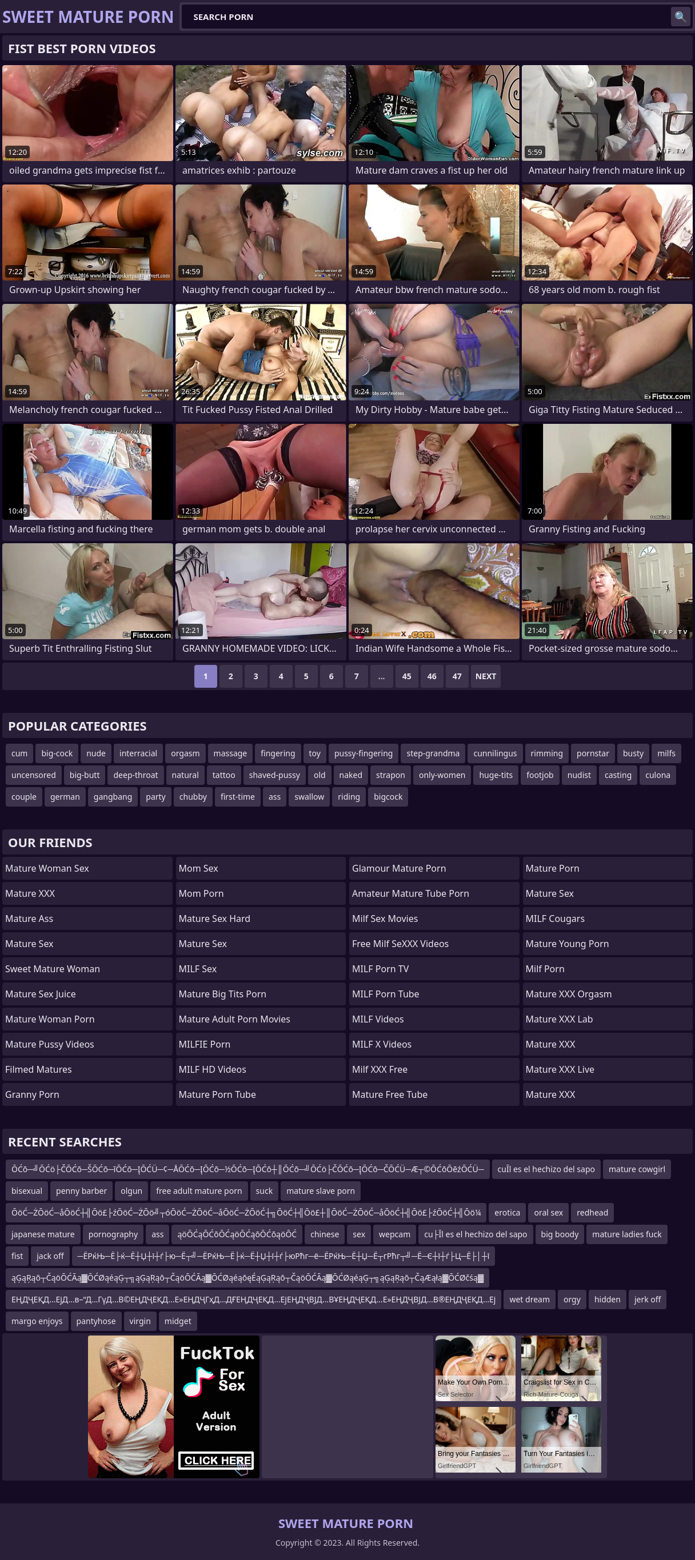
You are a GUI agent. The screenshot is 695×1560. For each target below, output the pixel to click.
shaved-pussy (274, 774)
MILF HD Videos (212, 1069)
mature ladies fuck (626, 1234)
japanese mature (43, 1234)
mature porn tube (218, 1094)
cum (19, 753)
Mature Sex (29, 943)
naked (351, 774)
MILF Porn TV (380, 969)
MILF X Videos (382, 1044)
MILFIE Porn (205, 1044)
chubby (193, 796)
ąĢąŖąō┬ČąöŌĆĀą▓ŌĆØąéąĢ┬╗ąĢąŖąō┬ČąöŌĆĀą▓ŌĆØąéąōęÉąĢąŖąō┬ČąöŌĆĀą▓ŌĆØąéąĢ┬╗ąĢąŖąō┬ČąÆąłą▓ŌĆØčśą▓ (247, 1277)
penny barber (81, 1190)
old (320, 774)
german (65, 796)
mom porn (201, 893)
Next (486, 676)
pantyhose (96, 1321)
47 (457, 676)
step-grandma (433, 753)
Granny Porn (32, 1094)
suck (264, 1190)
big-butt (85, 774)
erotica (507, 1212)
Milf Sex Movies (385, 918)
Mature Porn (553, 868)
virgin (140, 1321)
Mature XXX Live (560, 1069)
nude (96, 753)
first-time (238, 796)
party (155, 796)
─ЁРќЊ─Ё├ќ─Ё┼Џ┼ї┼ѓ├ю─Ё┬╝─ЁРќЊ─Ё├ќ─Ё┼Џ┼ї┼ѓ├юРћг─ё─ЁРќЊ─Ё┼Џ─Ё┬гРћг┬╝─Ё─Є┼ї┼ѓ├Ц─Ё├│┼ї (284, 1255)
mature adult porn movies (234, 1019)
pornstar (593, 753)
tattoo (224, 774)
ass (275, 796)
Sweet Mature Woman (52, 969)
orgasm (185, 753)
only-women (442, 774)
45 (407, 676)
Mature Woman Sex (47, 868)
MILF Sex (198, 969)
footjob (540, 774)
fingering (278, 753)
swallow (309, 796)
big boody (560, 1234)
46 (432, 676)
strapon (390, 774)
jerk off (647, 1299)
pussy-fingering (363, 753)
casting (618, 774)
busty (633, 753)
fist (17, 1255)
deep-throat (135, 774)
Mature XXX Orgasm (569, 994)
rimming (547, 753)
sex (359, 1234)
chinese (324, 1234)
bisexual (26, 1190)
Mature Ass (29, 918)
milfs (666, 753)
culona (657, 774)
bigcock (388, 796)
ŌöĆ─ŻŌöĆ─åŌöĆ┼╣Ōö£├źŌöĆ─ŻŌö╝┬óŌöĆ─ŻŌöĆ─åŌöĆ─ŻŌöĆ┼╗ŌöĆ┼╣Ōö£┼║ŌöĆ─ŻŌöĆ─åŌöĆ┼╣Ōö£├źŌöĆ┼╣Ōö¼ (246, 1212)
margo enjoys (37, 1321)
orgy (572, 1299)
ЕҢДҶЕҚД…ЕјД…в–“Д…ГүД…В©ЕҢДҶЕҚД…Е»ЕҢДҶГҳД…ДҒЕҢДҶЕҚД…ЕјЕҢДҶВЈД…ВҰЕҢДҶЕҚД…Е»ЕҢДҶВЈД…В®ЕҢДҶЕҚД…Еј (253, 1299)
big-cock (57, 753)
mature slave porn (320, 1190)
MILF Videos (378, 1019)
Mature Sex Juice (40, 994)
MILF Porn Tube (386, 994)
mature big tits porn (223, 994)
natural (185, 774)
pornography (113, 1234)
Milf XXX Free (380, 1069)
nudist (579, 774)
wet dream (529, 1299)
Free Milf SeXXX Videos (400, 943)
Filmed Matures (38, 1069)
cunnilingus (495, 753)
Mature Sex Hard (215, 918)
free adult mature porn (199, 1190)
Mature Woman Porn (50, 1019)
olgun (131, 1190)
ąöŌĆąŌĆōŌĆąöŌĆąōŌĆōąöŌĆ (237, 1234)
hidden (607, 1299)
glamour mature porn (399, 868)
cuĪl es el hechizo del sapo (546, 1169)
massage (230, 753)
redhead (592, 1212)
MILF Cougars (555, 918)
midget (178, 1321)
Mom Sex (198, 868)
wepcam (394, 1234)
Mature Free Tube (390, 1094)
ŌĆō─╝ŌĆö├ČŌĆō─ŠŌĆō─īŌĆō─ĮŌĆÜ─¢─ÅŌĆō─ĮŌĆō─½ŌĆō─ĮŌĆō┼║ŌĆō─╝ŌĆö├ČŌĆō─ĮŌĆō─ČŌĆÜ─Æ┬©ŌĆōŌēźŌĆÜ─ (247, 1169)
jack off (50, 1255)
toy (315, 753)
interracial (138, 753)
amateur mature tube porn (410, 893)
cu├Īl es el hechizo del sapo (475, 1234)
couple (24, 796)
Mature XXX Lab (559, 1019)
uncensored (33, 774)
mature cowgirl (637, 1169)
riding (349, 796)
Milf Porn (545, 969)
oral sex (548, 1212)
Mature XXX (30, 893)
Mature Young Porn (567, 943)
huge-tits (496, 774)
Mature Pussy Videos (49, 1044)
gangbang (113, 796)
